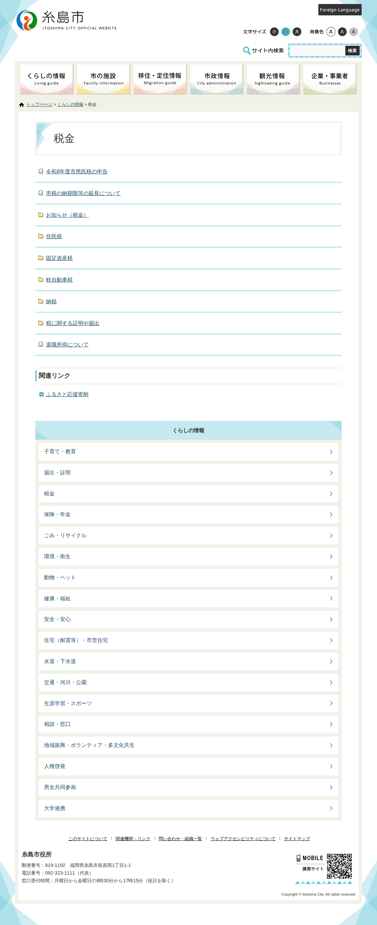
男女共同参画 (60, 787)
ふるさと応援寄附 (67, 394)
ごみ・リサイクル (65, 535)
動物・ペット (60, 577)
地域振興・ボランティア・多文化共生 (89, 745)
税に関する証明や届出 (72, 323)
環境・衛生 (57, 556)
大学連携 (54, 808)
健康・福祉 (57, 598)
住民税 (54, 236)
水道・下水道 (60, 661)
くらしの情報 (70, 104)
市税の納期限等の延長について (83, 193)
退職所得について (67, 344)
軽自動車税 (59, 280)
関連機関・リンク (133, 838)
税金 (49, 493)
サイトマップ (297, 838)
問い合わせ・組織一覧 (180, 838)
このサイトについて (87, 838)
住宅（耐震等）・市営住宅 (76, 640)
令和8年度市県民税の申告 (77, 171)
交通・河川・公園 (65, 682)
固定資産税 (59, 258)
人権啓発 (54, 766)
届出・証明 (57, 472)
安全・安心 (57, 619)
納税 (51, 301)
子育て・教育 (60, 451)
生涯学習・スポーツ (68, 703)
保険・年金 (57, 514)
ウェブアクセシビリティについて (243, 838)
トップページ (39, 104)
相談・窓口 (57, 724)
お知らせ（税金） (67, 215)
